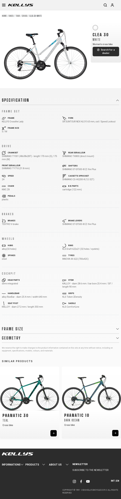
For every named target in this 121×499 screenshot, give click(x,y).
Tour (17, 16)
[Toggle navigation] (4, 5)
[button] (3, 402)
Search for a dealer (108, 51)
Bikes (11, 16)
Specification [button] (15, 100)
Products (32, 464)
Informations (11, 464)
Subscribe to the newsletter (90, 470)
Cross (24, 16)
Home (4, 16)
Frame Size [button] (12, 329)
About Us (55, 464)
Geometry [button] (11, 338)
